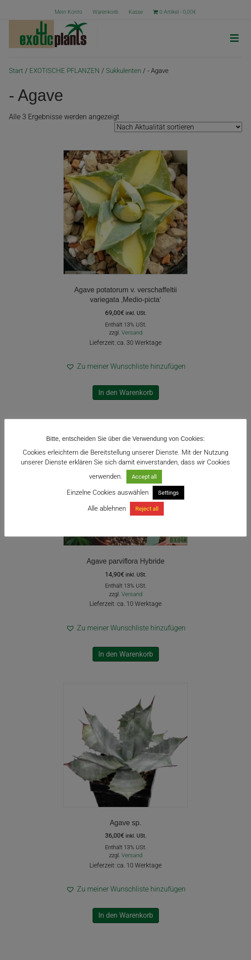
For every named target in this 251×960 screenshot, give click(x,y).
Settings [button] (168, 492)
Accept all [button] (144, 476)
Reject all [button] (146, 508)
